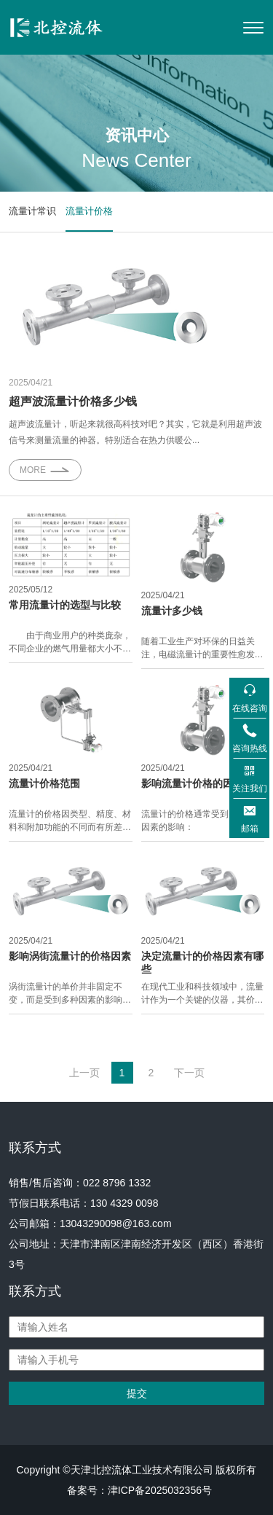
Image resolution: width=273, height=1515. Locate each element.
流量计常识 (32, 210)
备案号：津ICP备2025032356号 (139, 1490)
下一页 (189, 1072)
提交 (137, 1393)
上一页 (84, 1072)
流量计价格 (89, 210)
